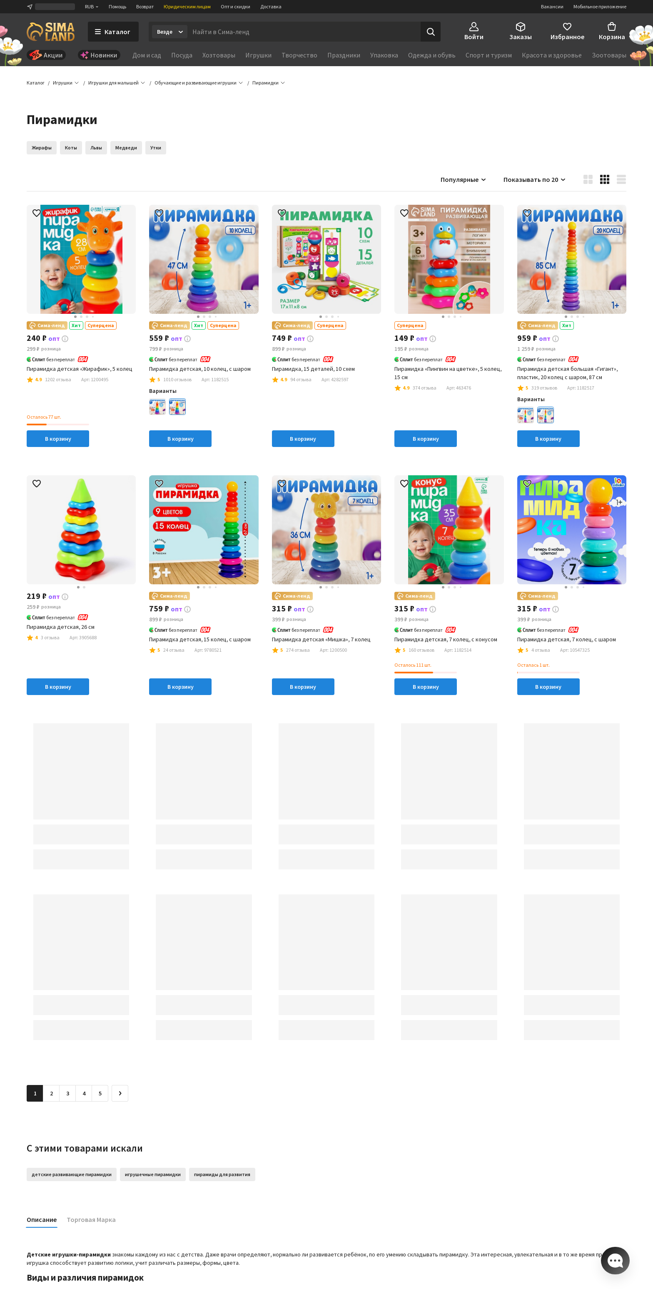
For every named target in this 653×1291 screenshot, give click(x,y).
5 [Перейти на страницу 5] (100, 1094)
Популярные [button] (464, 180)
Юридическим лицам (187, 6)
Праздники (343, 55)
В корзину (58, 439)
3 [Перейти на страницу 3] (67, 1094)
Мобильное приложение (599, 6)
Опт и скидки (235, 6)
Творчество (299, 55)
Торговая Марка (91, 1220)
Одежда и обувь (432, 55)
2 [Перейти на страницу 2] (51, 1094)
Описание (42, 1220)
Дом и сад (146, 55)
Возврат (145, 6)
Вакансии (552, 6)
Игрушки (258, 55)
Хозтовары (218, 55)
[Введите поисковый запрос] (304, 32)
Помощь (117, 6)
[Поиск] (431, 32)
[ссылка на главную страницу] (51, 31)
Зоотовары (609, 55)
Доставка (271, 6)
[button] (265, 83)
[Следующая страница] (120, 1094)
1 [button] (35, 1094)
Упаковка (384, 55)
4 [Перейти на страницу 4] (83, 1094)
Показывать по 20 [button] (534, 180)
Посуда (181, 55)
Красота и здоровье (552, 55)
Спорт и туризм (489, 55)
